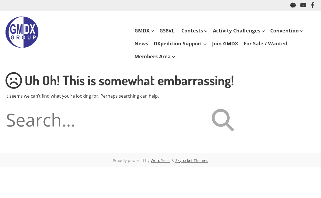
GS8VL (167, 30)
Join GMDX (225, 43)
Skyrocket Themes (191, 160)
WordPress (160, 160)
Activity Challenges (236, 30)
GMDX (142, 30)
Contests (192, 30)
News (141, 43)
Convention (284, 30)
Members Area (152, 56)
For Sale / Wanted (265, 43)
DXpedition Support (178, 43)
